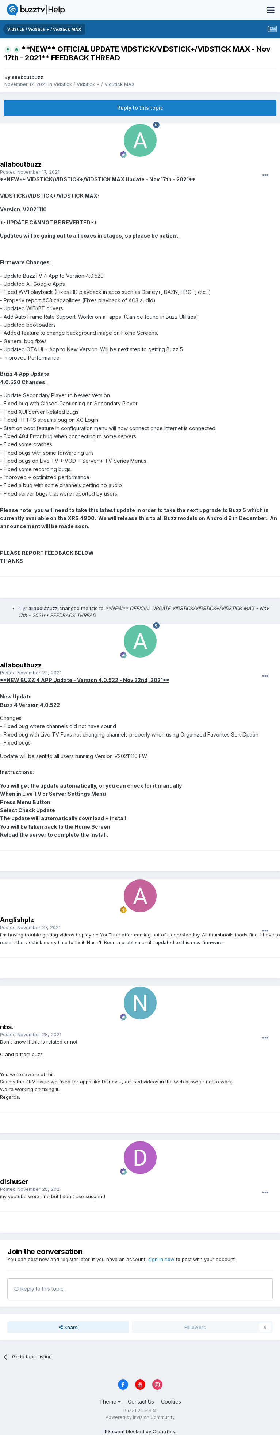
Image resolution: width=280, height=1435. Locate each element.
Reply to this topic (140, 108)
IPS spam (114, 1431)
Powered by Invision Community (140, 1417)
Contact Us (141, 1401)
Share (68, 1327)
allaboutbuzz (27, 77)
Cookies (171, 1401)
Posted (30, 172)
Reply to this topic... (40, 1289)
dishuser (14, 1181)
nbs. (7, 1027)
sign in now (161, 1259)
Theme (110, 1401)
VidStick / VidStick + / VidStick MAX (94, 84)
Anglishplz (17, 920)
